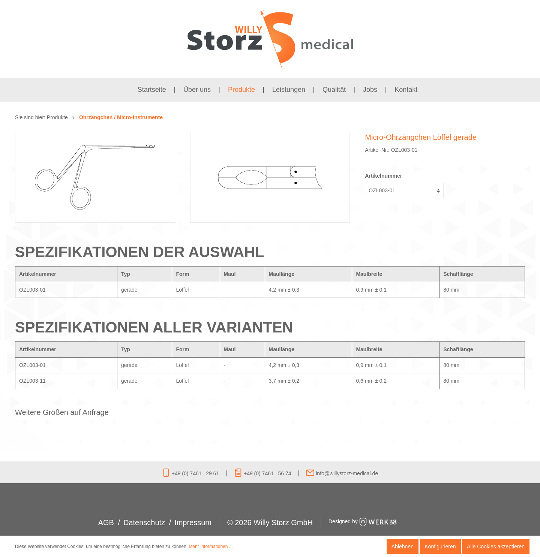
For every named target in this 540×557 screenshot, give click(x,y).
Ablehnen (403, 547)
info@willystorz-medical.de (342, 473)
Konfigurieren (440, 547)
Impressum (193, 522)
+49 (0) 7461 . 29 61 (190, 473)
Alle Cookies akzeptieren (496, 547)
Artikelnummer (383, 176)
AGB (106, 522)
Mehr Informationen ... (210, 546)
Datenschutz (144, 522)
